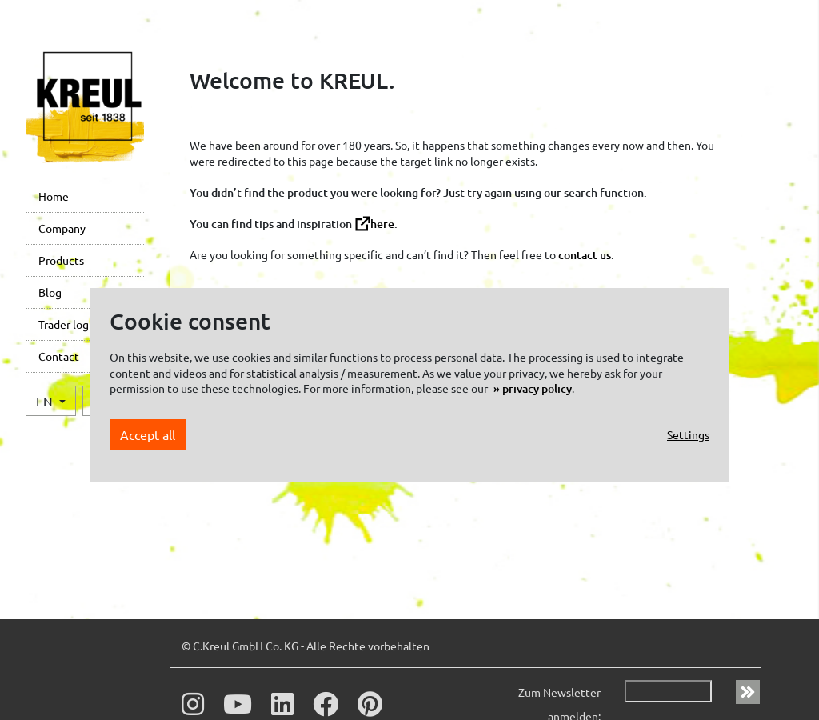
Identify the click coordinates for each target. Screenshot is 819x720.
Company (62, 228)
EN (46, 401)
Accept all (147, 434)
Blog (50, 292)
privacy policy (537, 388)
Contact (58, 356)
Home (53, 196)
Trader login (68, 324)
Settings (688, 434)
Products (61, 260)
